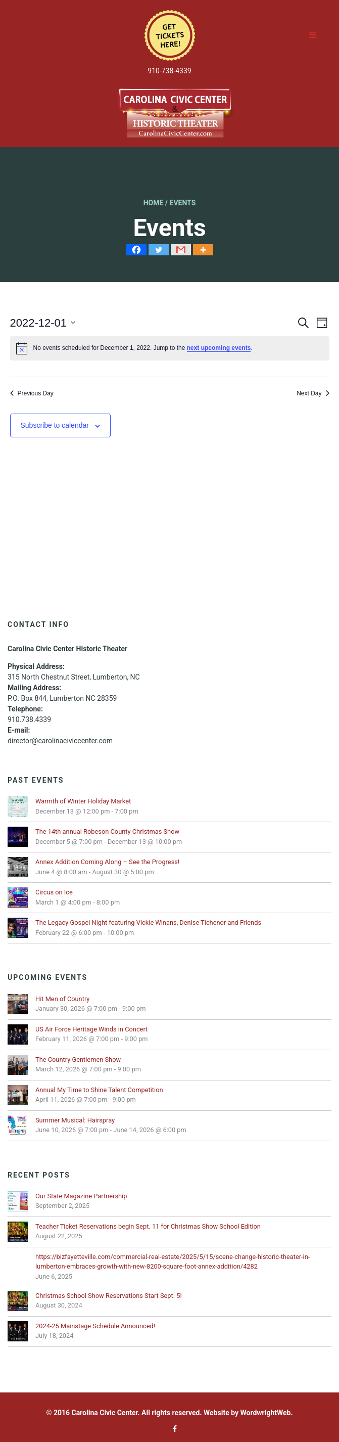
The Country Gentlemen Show (78, 1059)
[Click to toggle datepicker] (43, 322)
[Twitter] (159, 249)
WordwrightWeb (265, 1413)
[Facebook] (136, 249)
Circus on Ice (54, 892)
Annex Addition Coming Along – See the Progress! (107, 862)
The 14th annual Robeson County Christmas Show (107, 831)
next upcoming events (219, 347)
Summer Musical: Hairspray (75, 1120)
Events (183, 203)
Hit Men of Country (62, 999)
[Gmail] (181, 249)
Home (153, 203)
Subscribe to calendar (55, 425)
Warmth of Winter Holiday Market (83, 801)
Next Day (313, 393)
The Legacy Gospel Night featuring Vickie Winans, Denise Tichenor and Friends (149, 922)
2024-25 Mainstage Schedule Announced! (95, 1326)
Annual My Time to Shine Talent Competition (99, 1090)
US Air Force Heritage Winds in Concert (91, 1029)
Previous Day (32, 393)
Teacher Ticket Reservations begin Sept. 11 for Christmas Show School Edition (148, 1226)
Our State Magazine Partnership (81, 1196)
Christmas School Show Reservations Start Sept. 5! (108, 1295)
